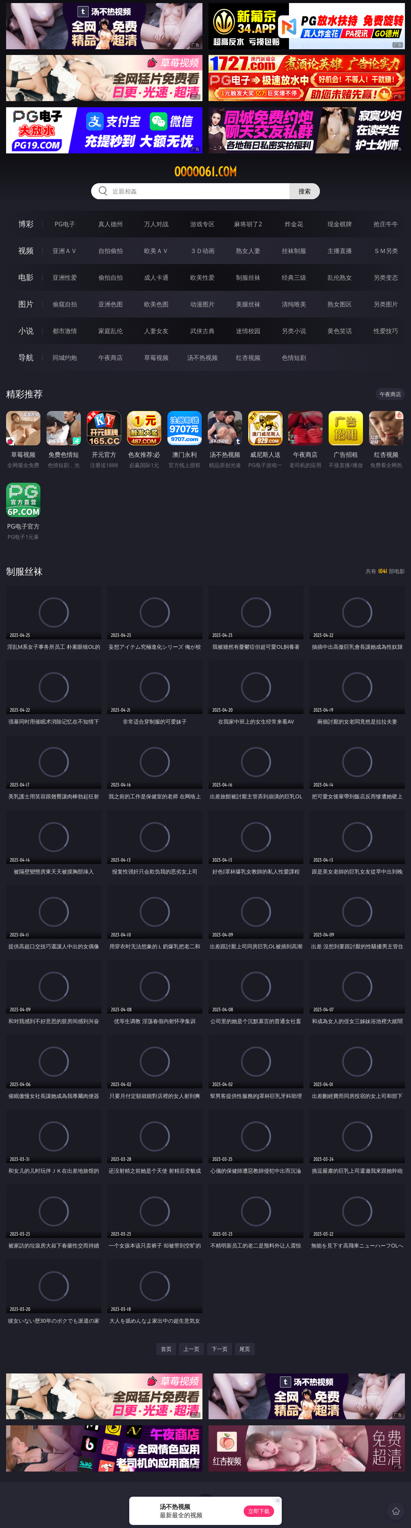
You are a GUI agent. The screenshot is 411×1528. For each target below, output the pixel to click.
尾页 (244, 1348)
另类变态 (386, 277)
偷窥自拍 (65, 304)
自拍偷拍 (110, 251)
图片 (26, 304)
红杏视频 (248, 357)
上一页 (191, 1348)
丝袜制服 (294, 251)
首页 (166, 1348)
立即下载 (259, 1511)
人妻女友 (156, 331)
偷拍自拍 (110, 277)
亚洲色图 (110, 304)
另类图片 (386, 304)
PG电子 (65, 224)
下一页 (220, 1348)
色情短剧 (294, 357)
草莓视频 (156, 357)
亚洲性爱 (65, 277)
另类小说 (294, 331)
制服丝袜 (248, 277)
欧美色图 (156, 304)
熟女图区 (340, 304)
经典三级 (294, 277)
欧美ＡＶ (156, 251)
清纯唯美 (294, 304)
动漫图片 (202, 304)
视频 (26, 250)
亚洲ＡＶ (65, 251)
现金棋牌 (340, 224)
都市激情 (65, 331)
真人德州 (110, 224)
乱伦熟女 (340, 277)
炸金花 (294, 224)
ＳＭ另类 (386, 251)
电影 (26, 277)
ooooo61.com (205, 171)
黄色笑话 (340, 331)
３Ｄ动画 (202, 251)
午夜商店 (110, 357)
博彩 (26, 224)
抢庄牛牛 (386, 224)
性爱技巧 (386, 331)
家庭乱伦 (110, 331)
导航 (26, 357)
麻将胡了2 (248, 224)
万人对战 (156, 224)
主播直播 (340, 251)
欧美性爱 (202, 277)
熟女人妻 (248, 251)
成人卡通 (156, 277)
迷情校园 (248, 331)
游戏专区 (202, 224)
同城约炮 (65, 357)
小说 (26, 331)
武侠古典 (202, 331)
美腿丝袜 (248, 304)
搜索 (305, 191)
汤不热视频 (202, 357)
